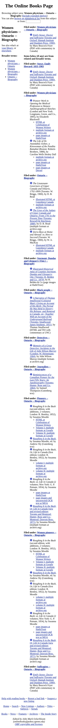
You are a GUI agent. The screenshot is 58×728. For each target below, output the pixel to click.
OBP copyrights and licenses (28, 724)
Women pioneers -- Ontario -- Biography (40, 533)
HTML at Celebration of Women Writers (43, 125)
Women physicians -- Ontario (14, 63)
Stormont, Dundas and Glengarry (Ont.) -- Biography (40, 261)
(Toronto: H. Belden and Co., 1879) (43, 274)
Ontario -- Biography (13, 78)
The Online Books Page (29, 5)
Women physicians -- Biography (14, 71)
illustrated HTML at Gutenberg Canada (45, 200)
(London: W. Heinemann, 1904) (43, 351)
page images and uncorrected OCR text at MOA (44, 500)
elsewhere (6, 50)
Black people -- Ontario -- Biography (38, 291)
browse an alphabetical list (27, 18)
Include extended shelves (35, 16)
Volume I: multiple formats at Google (45, 429)
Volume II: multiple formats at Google (45, 434)
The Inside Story (49, 714)
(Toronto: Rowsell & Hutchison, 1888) (42, 217)
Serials (34, 709)
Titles (49, 706)
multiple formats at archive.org (45, 131)
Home (6, 706)
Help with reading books (13, 698)
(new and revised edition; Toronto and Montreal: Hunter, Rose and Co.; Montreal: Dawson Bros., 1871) (43, 514)
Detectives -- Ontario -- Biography (37, 339)
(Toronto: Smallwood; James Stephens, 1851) (42, 311)
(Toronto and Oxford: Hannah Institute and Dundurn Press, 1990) (43, 39)
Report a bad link (36, 698)
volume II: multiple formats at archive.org (45, 473)
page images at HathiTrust (43, 136)
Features (23, 714)
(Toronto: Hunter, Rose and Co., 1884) (42, 381)
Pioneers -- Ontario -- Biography (36, 399)
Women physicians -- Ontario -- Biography (40, 28)
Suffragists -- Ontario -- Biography (37, 668)
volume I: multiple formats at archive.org (45, 465)
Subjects (24, 709)
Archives (33, 714)
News (13, 714)
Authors (41, 706)
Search (15, 706)
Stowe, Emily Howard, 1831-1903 (37, 65)
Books (4, 714)
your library (7, 48)
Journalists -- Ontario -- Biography (37, 368)
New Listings (27, 706)
